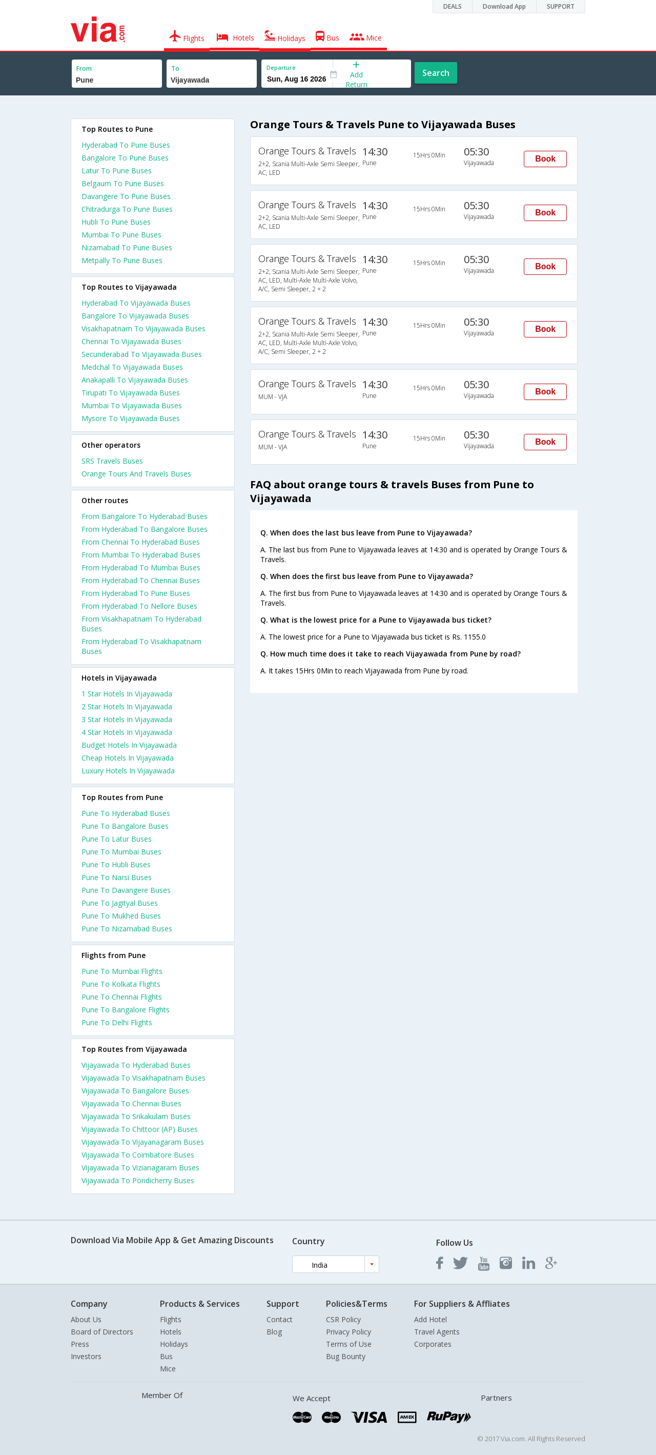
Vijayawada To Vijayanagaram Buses (142, 1142)
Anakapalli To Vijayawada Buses (134, 380)
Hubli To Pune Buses (116, 222)
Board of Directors (102, 1332)
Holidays (174, 1344)
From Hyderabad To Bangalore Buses (144, 529)
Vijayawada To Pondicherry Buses (137, 1180)
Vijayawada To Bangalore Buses (135, 1090)
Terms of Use (349, 1344)
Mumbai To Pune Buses (121, 235)
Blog (274, 1332)
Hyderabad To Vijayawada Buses (136, 303)
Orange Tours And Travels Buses (136, 474)
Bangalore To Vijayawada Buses (135, 316)
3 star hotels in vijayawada (126, 719)
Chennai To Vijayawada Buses (131, 341)
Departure (281, 67)
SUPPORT (561, 6)
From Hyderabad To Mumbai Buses (140, 567)
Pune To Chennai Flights (121, 997)
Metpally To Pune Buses (121, 260)
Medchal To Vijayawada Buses (132, 367)
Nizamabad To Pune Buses (126, 247)
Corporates (433, 1344)
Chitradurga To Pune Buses (127, 209)
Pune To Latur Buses (116, 839)
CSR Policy (343, 1319)
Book (545, 158)
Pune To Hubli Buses (116, 864)
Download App (504, 6)
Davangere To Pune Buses (126, 196)
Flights (170, 1319)
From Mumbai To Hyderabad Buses (140, 555)
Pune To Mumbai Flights (121, 971)
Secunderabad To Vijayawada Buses (141, 354)
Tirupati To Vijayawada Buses (130, 392)
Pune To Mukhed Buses (121, 916)
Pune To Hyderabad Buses (125, 813)
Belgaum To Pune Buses (122, 183)
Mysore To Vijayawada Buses (130, 418)
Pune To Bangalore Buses (125, 826)
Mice (168, 1368)
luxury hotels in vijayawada (128, 770)
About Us (86, 1319)
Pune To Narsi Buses (116, 877)
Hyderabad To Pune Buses (125, 145)
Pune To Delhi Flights (116, 1022)
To (175, 68)
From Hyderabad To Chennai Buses (140, 580)
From (84, 68)
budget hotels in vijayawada (129, 745)
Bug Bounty (345, 1356)
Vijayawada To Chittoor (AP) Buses (139, 1129)
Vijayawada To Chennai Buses (131, 1103)
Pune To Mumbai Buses (121, 851)
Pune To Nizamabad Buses (126, 928)
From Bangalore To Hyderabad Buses (144, 516)
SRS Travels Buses (112, 461)
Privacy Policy (348, 1332)
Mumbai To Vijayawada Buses (131, 405)
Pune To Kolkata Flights (120, 984)
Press (80, 1344)
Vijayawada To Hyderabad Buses (136, 1065)
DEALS (452, 6)
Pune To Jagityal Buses (119, 903)
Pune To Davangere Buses (126, 890)
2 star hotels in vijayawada (126, 706)
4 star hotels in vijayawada (126, 732)
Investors (86, 1356)
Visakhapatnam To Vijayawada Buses (143, 328)
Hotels (170, 1332)
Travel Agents (437, 1332)
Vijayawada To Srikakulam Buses (136, 1116)
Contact (279, 1319)
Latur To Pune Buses (116, 170)
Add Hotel (430, 1319)
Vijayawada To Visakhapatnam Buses (143, 1078)
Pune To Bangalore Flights (125, 1009)
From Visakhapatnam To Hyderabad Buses (141, 623)
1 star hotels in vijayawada (126, 694)
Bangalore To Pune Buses (125, 158)
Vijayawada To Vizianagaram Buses (140, 1167)
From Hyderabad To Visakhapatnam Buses (141, 646)
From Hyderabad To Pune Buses (135, 593)
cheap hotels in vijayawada (127, 758)
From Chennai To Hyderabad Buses (140, 542)
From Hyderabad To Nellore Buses (139, 606)
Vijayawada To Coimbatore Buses (137, 1155)
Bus (166, 1356)
